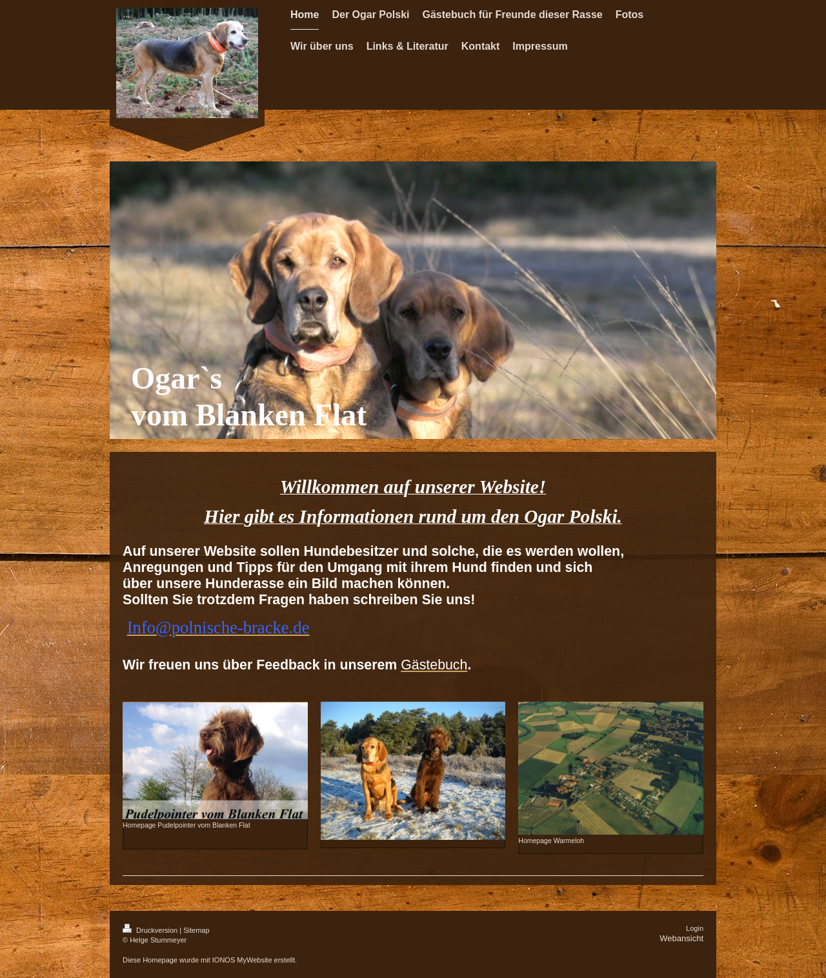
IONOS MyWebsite (242, 960)
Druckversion (151, 930)
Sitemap (196, 930)
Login (694, 928)
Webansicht (681, 938)
